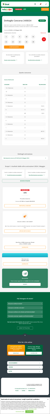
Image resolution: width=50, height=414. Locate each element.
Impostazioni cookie (20, 411)
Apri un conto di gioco (25, 231)
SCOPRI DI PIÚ (25, 259)
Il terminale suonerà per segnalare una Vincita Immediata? (20, 335)
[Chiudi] (47, 399)
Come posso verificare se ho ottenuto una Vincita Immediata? (21, 331)
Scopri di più (34, 372)
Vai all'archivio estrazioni (34, 60)
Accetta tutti (29, 411)
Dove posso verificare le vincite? (15, 322)
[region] (25, 405)
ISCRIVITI (25, 303)
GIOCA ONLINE (45, 9)
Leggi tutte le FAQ (24, 347)
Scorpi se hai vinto (14, 46)
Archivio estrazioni (25, 180)
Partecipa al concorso (25, 205)
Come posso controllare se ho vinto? (16, 327)
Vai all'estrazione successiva (36, 175)
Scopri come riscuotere (9, 60)
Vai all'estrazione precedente (14, 175)
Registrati (16, 372)
